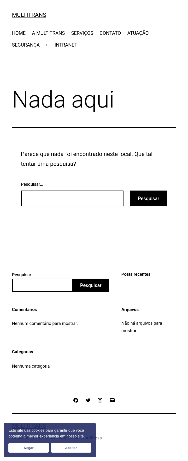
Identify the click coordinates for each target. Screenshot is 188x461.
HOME (19, 33)
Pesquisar (21, 274)
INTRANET (66, 45)
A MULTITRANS (48, 33)
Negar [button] (29, 448)
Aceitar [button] (71, 448)
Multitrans (29, 15)
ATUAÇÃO (138, 33)
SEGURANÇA (26, 45)
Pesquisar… (32, 184)
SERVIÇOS (82, 33)
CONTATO (110, 33)
